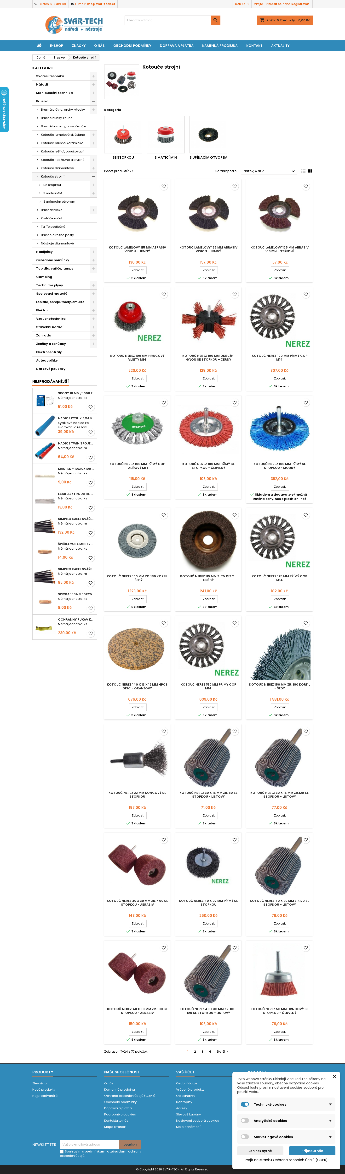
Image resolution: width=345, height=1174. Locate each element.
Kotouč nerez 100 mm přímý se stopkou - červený (208, 466)
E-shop (56, 45)
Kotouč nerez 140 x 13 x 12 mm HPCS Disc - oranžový (137, 686)
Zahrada (43, 335)
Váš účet (185, 1072)
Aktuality (280, 45)
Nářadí (42, 84)
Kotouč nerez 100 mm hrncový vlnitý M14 (137, 357)
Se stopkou (52, 185)
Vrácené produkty (190, 1089)
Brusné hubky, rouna (57, 118)
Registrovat (300, 4)
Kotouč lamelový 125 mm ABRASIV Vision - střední (280, 249)
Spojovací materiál (52, 293)
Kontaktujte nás (116, 1120)
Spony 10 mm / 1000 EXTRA (76, 393)
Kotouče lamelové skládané (63, 134)
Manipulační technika (54, 93)
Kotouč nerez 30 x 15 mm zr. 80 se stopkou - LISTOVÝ (208, 794)
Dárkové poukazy (50, 369)
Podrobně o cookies (120, 1114)
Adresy (181, 1108)
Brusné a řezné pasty (57, 235)
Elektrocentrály (49, 352)
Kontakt (254, 45)
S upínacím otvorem (59, 201)
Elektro (42, 310)
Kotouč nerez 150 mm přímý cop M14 (208, 686)
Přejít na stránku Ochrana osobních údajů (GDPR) (286, 1160)
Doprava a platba (177, 45)
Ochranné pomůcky (52, 260)
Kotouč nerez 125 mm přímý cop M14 (279, 578)
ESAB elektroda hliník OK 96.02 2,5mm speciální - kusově (76, 493)
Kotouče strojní (52, 176)
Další (223, 1051)
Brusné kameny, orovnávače (63, 126)
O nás (99, 45)
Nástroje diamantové (57, 243)
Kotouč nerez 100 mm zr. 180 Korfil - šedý (137, 578)
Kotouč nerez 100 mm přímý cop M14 (279, 357)
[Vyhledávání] (172, 20)
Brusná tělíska (52, 210)
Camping (44, 277)
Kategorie (42, 68)
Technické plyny (49, 285)
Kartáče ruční (51, 218)
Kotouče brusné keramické (62, 143)
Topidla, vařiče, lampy (54, 268)
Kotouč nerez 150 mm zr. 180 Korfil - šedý (279, 686)
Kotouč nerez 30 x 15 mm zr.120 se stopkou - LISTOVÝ (279, 794)
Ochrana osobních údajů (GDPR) (129, 1095)
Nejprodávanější (45, 1095)
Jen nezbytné (260, 1150)
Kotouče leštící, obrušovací (62, 151)
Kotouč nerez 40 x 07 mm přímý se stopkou (208, 902)
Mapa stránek (115, 1127)
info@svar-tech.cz (100, 4)
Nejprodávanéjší (50, 381)
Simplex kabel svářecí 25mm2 (76, 518)
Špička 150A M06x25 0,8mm (76, 594)
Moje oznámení (188, 1127)
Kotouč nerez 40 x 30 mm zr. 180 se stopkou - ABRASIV (137, 1011)
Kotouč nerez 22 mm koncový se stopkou (137, 794)
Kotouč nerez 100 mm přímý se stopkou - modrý (279, 466)
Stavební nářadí (49, 327)
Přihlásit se (273, 4)
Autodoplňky (47, 360)
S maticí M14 (52, 193)
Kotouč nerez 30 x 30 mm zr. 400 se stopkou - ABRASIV (137, 902)
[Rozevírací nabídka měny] (242, 4)
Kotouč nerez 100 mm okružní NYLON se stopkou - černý (208, 357)
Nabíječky (44, 251)
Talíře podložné (53, 226)
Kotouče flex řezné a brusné (63, 159)
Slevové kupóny (188, 1114)
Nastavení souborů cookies (197, 1120)
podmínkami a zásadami (106, 1151)
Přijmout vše (312, 1150)
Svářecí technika (50, 76)
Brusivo (42, 101)
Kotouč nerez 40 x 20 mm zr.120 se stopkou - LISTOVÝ (279, 902)
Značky (79, 45)
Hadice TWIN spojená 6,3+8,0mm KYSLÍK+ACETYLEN (76, 443)
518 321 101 (58, 4)
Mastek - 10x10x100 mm (76, 468)
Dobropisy (184, 1102)
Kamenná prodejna (220, 45)
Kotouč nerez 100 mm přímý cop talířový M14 (137, 466)
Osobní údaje (186, 1083)
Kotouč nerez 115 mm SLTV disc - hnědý (208, 578)
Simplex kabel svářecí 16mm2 (76, 569)
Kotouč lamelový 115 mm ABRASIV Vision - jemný (137, 249)
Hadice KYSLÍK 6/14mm (76, 418)
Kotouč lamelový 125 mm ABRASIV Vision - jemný (208, 249)
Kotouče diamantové (57, 168)
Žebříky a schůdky (51, 343)
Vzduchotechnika (51, 318)
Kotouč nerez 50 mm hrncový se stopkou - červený (279, 1011)
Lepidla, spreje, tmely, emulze (60, 302)
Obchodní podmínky (132, 45)
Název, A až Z (270, 171)
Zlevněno (39, 1083)
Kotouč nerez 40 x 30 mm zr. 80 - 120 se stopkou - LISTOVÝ (208, 1011)
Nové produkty (43, 1089)
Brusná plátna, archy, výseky (63, 109)
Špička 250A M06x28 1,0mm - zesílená (76, 544)
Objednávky (185, 1095)
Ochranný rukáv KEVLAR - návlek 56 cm (76, 619)
